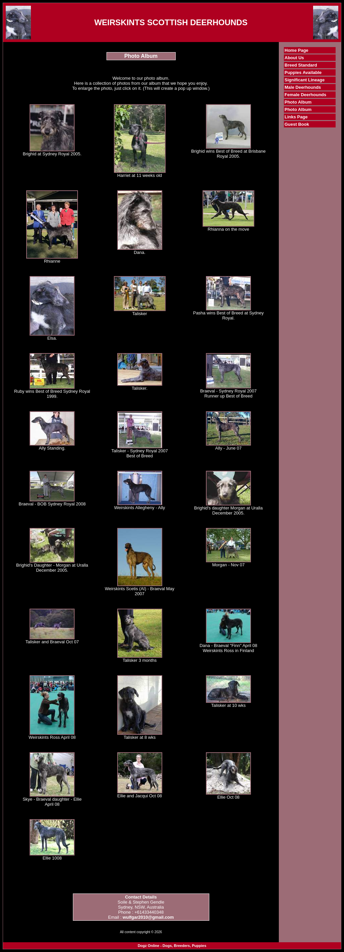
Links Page (296, 116)
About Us (294, 57)
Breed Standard (301, 65)
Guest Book (297, 124)
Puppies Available (303, 72)
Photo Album (298, 102)
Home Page (296, 50)
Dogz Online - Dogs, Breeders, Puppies (172, 946)
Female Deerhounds (305, 94)
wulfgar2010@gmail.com (148, 917)
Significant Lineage (305, 79)
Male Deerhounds (303, 87)
